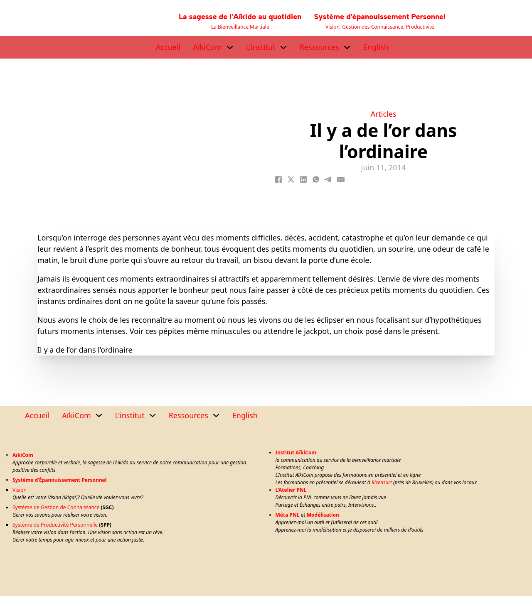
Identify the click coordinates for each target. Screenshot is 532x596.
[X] (291, 179)
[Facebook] (278, 179)
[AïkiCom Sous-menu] (230, 47)
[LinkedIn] (303, 179)
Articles (383, 114)
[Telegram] (328, 179)
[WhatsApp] (316, 179)
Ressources (319, 47)
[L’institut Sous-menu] (283, 47)
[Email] (341, 179)
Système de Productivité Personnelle (55, 524)
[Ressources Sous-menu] (347, 47)
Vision (19, 489)
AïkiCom (207, 47)
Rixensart (382, 482)
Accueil (168, 47)
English (376, 47)
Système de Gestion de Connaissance (55, 507)
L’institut (261, 47)
